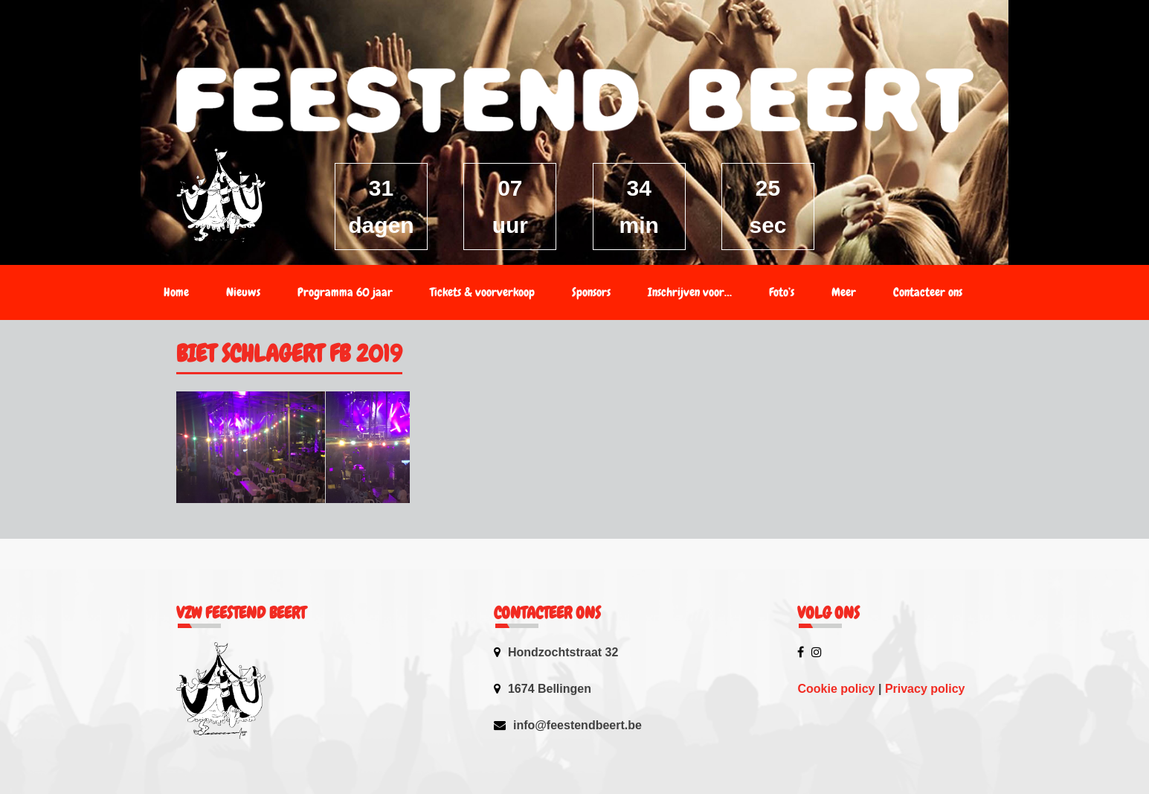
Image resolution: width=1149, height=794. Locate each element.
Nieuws (243, 292)
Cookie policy (836, 688)
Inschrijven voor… (690, 292)
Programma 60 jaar (345, 292)
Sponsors (591, 292)
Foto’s (781, 292)
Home (176, 292)
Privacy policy (925, 688)
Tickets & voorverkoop (482, 292)
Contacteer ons (927, 292)
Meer (843, 292)
